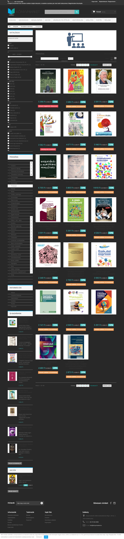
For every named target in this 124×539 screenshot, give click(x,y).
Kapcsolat (94, 1)
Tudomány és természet (17, 171)
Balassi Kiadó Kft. (15, 67)
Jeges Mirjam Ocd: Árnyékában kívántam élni (25, 409)
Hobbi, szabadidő (15, 246)
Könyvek (12, 20)
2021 (12, 93)
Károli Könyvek (15, 146)
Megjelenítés (63, 58)
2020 (12, 91)
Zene (12, 266)
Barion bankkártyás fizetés (15, 525)
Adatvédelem (77, 20)
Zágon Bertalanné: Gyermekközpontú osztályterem (104, 183)
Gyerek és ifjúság (15, 168)
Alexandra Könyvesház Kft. (18, 62)
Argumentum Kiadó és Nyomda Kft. (20, 64)
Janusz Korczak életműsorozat (19, 141)
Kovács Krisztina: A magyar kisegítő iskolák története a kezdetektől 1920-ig (48, 227)
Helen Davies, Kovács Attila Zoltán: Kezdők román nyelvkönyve (25, 355)
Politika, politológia (16, 194)
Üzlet (12, 252)
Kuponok (28, 520)
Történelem (14, 237)
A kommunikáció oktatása (17, 136)
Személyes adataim (50, 520)
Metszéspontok (15, 148)
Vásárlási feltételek (61, 20)
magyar (13, 127)
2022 (12, 96)
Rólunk (108, 20)
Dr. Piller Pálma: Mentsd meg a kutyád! (25, 391)
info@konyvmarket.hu (96, 525)
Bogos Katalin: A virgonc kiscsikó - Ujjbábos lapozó (24, 320)
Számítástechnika (16, 257)
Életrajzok (13, 234)
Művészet (13, 229)
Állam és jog (14, 200)
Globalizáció (14, 206)
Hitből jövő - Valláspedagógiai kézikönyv (48, 363)
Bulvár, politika (15, 260)
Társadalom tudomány (17, 174)
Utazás (13, 231)
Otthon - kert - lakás (16, 220)
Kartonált (13, 120)
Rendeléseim (48, 515)
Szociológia (14, 183)
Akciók (47, 20)
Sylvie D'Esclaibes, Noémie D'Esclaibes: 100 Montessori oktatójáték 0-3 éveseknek (76, 319)
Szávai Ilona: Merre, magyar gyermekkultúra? (76, 97)
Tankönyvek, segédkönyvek (18, 272)
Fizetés (99, 20)
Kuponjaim (48, 522)
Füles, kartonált (15, 113)
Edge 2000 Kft (14, 72)
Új (11, 45)
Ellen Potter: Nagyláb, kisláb (25, 476)
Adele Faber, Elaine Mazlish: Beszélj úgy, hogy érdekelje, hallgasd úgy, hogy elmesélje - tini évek (104, 227)
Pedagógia (14, 186)
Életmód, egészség (16, 226)
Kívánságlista (30, 517)
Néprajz (13, 188)
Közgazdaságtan (15, 203)
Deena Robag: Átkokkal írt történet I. (26, 445)
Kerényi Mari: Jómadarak (76, 139)
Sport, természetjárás (16, 243)
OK (46, 537)
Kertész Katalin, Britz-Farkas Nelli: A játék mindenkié (76, 225)
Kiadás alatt (14, 48)
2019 (12, 88)
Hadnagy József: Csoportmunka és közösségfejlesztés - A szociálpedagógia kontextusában (48, 319)
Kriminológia (14, 197)
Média (12, 191)
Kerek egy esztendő (16, 143)
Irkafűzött (13, 115)
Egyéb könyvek (15, 214)
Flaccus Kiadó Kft (15, 77)
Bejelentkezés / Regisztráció (107, 1)
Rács (112, 58)
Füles (12, 110)
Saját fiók (48, 512)
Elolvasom (39, 537)
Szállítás (89, 20)
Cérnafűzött (14, 105)
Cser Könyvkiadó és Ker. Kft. (18, 69)
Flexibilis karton (15, 108)
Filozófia (13, 180)
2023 (12, 98)
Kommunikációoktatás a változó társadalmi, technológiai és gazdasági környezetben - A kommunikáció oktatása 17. (75, 273)
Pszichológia (14, 177)
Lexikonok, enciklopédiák (17, 240)
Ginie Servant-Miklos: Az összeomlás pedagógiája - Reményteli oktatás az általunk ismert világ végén (104, 319)
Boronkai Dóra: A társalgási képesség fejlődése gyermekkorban (48, 140)
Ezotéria (13, 223)
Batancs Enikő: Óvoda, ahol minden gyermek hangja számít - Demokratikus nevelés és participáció (104, 272)
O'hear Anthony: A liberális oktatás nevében (75, 183)
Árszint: (10, 54)
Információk (16, 288)
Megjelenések (36, 20)
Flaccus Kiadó (15, 74)
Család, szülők (15, 249)
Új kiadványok (15, 313)
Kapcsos (13, 118)
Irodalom (13, 165)
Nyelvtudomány (15, 211)
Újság (12, 275)
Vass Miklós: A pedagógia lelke (104, 139)
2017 (12, 83)
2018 (12, 86)
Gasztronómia (15, 217)
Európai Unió (14, 209)
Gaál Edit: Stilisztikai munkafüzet (25, 373)
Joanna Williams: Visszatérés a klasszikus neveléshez (48, 183)
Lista (115, 58)
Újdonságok (23, 20)
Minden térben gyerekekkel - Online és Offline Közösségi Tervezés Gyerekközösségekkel (48, 272)
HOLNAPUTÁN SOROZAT (18, 138)
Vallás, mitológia (15, 269)
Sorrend (38, 58)
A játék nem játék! (15, 133)
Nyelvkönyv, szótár (16, 254)
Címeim (47, 517)
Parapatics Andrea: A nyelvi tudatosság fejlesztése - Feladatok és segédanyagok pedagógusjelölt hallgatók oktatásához (76, 365)
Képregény (14, 263)
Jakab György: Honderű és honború (48, 96)
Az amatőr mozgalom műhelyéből (104, 96)
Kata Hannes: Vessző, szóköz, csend (25, 338)
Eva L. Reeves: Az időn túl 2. (25, 428)
